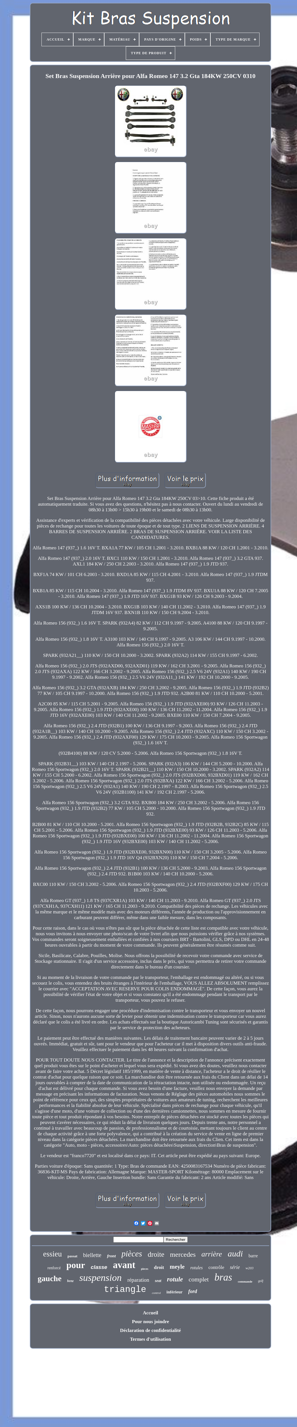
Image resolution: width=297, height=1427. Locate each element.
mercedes (183, 1254)
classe (99, 1267)
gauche (50, 1278)
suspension (100, 1277)
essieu (52, 1254)
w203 (250, 1268)
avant (124, 1265)
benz (70, 1281)
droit (159, 1267)
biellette (92, 1255)
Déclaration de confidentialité (150, 1330)
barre (253, 1255)
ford (192, 1291)
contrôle (216, 1267)
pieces (144, 1268)
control (156, 1292)
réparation (138, 1280)
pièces (132, 1253)
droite (156, 1254)
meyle (177, 1266)
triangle (125, 1289)
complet (199, 1279)
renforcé (54, 1268)
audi (235, 1253)
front (111, 1256)
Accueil (150, 1312)
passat (73, 1256)
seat (158, 1281)
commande (245, 1281)
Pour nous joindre (150, 1321)
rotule (175, 1279)
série (235, 1267)
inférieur (174, 1292)
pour (75, 1265)
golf (260, 1281)
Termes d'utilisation (150, 1339)
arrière (211, 1254)
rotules (196, 1267)
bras (223, 1277)
